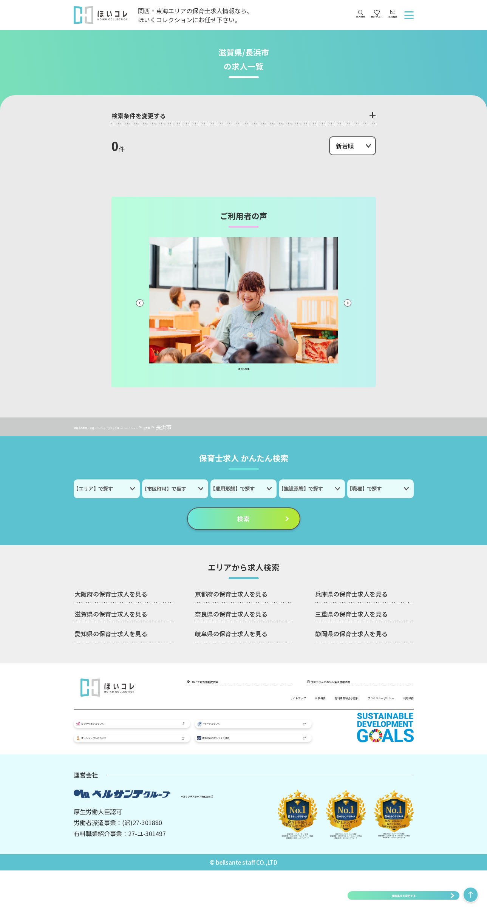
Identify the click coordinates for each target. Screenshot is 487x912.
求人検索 (324, 23)
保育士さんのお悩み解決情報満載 (360, 686)
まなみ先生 (243, 371)
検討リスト (355, 18)
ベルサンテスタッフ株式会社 (215, 836)
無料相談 (384, 23)
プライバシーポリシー (383, 705)
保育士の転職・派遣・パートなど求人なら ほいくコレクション (148, 427)
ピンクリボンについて (112, 748)
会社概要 (269, 705)
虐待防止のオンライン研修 (238, 774)
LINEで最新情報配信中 (226, 686)
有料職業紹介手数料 (317, 705)
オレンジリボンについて (114, 774)
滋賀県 (236, 427)
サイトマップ (229, 705)
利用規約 (402, 716)
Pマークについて (227, 748)
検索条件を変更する (403, 895)
